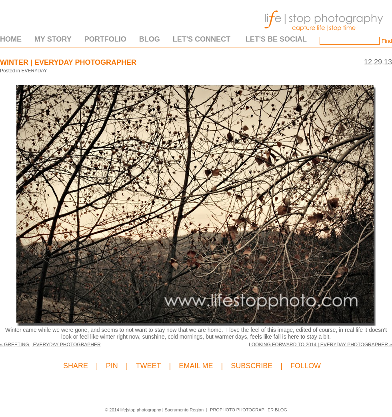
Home (11, 39)
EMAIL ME (196, 366)
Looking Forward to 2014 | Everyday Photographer (320, 344)
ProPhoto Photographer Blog (248, 409)
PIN (112, 366)
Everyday (34, 71)
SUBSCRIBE (251, 366)
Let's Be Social (276, 39)
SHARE (75, 366)
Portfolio (105, 39)
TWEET (148, 366)
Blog (149, 39)
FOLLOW (305, 366)
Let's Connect (201, 39)
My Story (53, 39)
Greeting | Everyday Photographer (50, 344)
